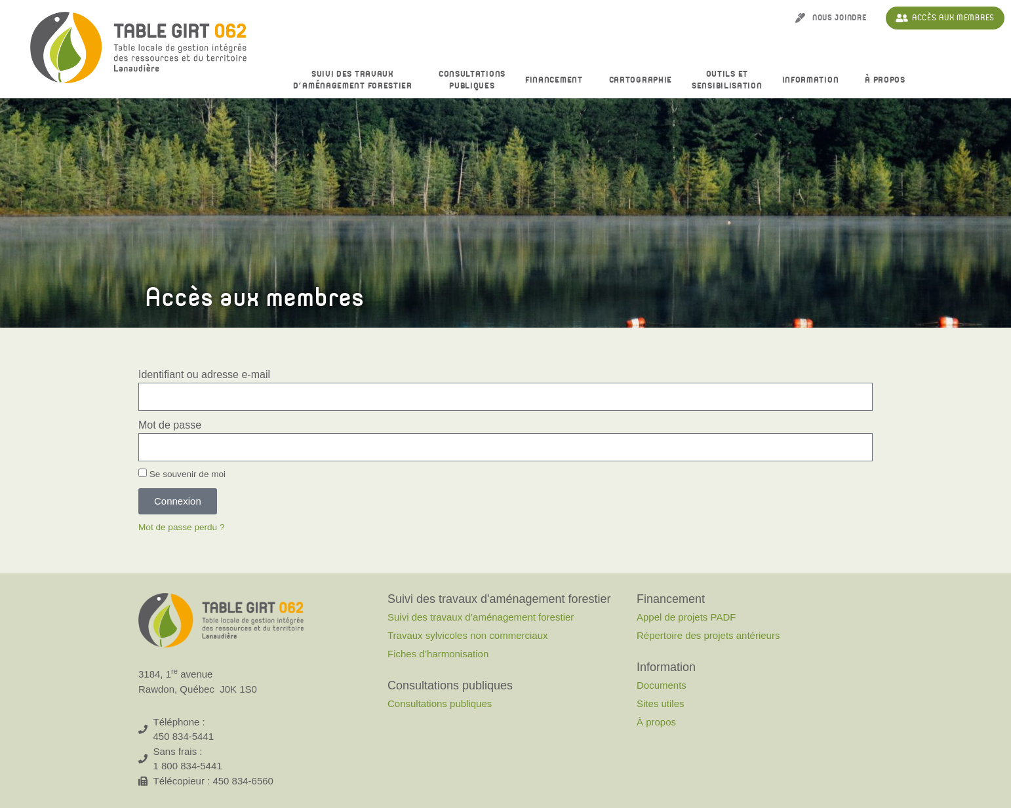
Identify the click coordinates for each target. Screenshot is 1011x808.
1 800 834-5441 (187, 765)
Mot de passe (169, 425)
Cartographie (640, 80)
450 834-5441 (183, 736)
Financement (557, 80)
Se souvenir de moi (182, 474)
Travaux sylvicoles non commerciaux (467, 635)
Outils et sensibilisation (727, 80)
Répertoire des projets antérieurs (708, 635)
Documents (661, 685)
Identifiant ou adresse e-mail (204, 374)
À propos (888, 80)
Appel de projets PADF (686, 617)
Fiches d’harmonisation (437, 653)
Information (814, 80)
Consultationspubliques (472, 80)
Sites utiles (660, 703)
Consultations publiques (439, 703)
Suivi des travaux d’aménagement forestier (356, 80)
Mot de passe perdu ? (181, 527)
